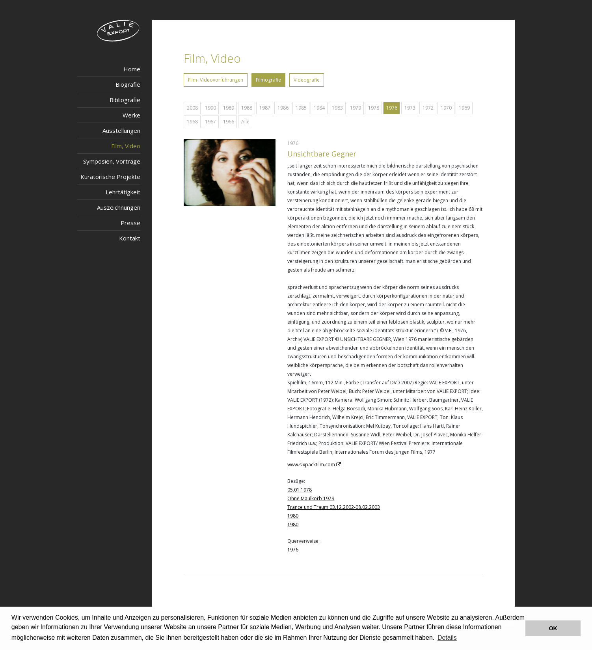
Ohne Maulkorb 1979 (310, 498)
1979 (355, 107)
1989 (228, 107)
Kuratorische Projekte (110, 177)
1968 (192, 121)
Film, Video (125, 146)
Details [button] (447, 637)
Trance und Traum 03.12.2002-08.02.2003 (333, 507)
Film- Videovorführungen (215, 79)
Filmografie (268, 79)
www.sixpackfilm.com (311, 464)
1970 (446, 107)
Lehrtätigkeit (123, 192)
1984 (319, 107)
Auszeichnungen (118, 207)
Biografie (127, 84)
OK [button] (553, 628)
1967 (210, 121)
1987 (264, 107)
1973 (409, 107)
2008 (192, 107)
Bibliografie (125, 100)
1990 (210, 107)
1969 (464, 107)
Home (131, 69)
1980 (292, 515)
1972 (428, 107)
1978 (373, 107)
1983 (337, 107)
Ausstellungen (121, 130)
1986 (283, 107)
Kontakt (129, 238)
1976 (391, 107)
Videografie (307, 79)
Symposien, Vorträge (111, 161)
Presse (130, 223)
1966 (228, 121)
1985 (301, 107)
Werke (131, 115)
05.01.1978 (299, 489)
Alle (245, 121)
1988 (246, 107)
